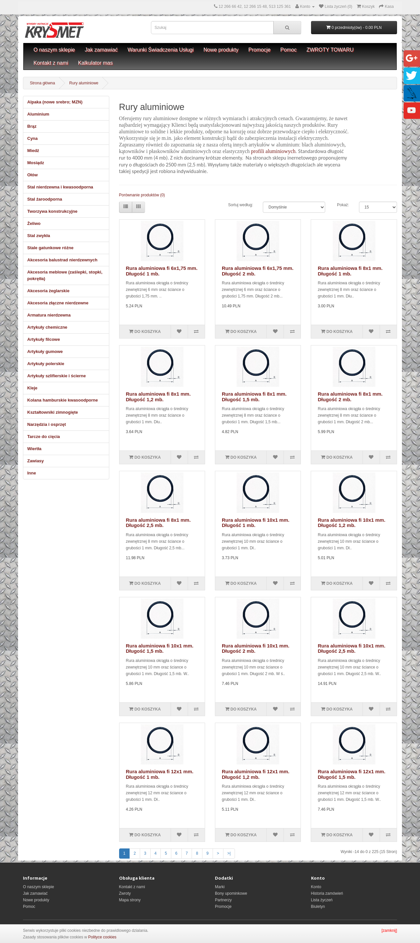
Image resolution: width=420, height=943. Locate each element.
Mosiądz (35, 162)
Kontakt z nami (50, 63)
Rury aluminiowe (83, 83)
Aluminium (38, 114)
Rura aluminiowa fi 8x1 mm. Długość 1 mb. (350, 270)
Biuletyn (318, 906)
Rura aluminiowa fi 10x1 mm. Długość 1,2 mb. (351, 522)
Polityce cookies (102, 937)
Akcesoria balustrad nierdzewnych (62, 259)
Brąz (31, 126)
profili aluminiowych (273, 151)
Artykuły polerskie (45, 363)
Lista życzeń (322, 900)
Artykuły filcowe (43, 339)
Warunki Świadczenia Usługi (161, 50)
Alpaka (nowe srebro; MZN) (54, 101)
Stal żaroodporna (44, 199)
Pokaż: (343, 205)
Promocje (259, 50)
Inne (31, 473)
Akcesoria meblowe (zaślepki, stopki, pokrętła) (64, 275)
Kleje (32, 387)
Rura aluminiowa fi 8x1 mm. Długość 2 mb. (350, 396)
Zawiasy (35, 460)
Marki (219, 887)
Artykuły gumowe (45, 351)
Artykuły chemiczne (47, 327)
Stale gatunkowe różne (50, 247)
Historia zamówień (327, 893)
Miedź (33, 150)
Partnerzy (223, 900)
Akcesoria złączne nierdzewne (57, 302)
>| (229, 853)
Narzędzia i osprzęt (46, 424)
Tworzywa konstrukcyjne (52, 211)
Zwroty (125, 893)
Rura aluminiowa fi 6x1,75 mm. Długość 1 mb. (162, 270)
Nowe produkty (221, 50)
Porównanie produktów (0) (142, 195)
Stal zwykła (38, 235)
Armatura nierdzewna (49, 315)
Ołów (32, 174)
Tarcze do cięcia (43, 436)
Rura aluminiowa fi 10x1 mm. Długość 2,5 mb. (351, 648)
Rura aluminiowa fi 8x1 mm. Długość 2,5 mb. (158, 522)
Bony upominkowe (231, 893)
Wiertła (34, 448)
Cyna (32, 138)
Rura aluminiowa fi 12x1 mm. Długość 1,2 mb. (255, 774)
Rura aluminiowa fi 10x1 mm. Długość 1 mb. (255, 522)
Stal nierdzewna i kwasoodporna (60, 187)
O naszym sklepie (54, 50)
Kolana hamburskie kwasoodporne (62, 400)
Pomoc (288, 50)
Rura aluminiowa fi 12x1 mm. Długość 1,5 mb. (351, 774)
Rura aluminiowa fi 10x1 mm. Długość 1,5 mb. (160, 648)
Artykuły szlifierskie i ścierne (56, 375)
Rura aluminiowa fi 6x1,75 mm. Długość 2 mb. (257, 270)
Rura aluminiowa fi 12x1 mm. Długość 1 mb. (160, 774)
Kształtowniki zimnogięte (52, 412)
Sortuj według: (240, 205)
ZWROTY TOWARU (329, 50)
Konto (316, 887)
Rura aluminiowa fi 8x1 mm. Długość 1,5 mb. (254, 396)
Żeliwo (33, 223)
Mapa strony (130, 900)
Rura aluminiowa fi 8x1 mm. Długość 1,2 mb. (158, 396)
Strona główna (42, 83)
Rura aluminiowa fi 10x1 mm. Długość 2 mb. (255, 648)
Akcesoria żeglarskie (48, 290)
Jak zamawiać (101, 50)
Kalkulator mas (95, 63)
